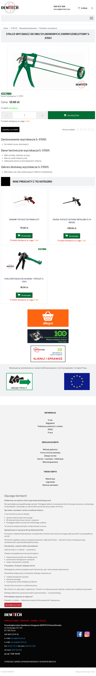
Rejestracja (50, 479)
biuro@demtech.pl (62, 9)
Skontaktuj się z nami (13, 605)
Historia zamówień (50, 485)
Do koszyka (73, 115)
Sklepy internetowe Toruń (85, 672)
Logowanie (50, 482)
